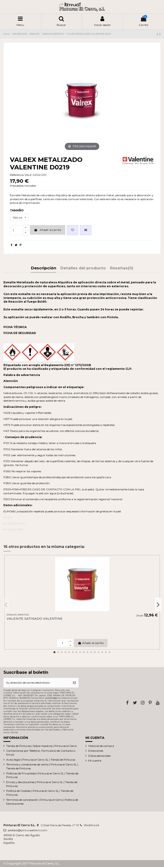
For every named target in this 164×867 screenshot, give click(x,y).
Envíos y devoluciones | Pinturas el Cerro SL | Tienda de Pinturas (41, 784)
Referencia (17, 175)
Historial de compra (101, 746)
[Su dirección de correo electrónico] (36, 683)
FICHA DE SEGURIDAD (19, 333)
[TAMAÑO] (19, 217)
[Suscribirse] (74, 683)
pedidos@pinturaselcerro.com (27, 830)
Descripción (43, 268)
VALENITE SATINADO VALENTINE (34, 618)
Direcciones (95, 750)
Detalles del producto (83, 268)
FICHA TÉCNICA (15, 327)
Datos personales (99, 755)
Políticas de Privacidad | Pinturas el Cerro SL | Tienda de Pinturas (42, 775)
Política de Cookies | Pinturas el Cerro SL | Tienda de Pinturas (39, 792)
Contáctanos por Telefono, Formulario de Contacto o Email (40, 752)
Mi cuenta (94, 760)
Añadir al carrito (47, 230)
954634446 (91, 825)
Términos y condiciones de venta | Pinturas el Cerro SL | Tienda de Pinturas (42, 766)
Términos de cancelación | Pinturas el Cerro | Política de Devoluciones (42, 801)
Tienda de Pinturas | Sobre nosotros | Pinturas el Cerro (41, 746)
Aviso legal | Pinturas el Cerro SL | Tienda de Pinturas (40, 759)
